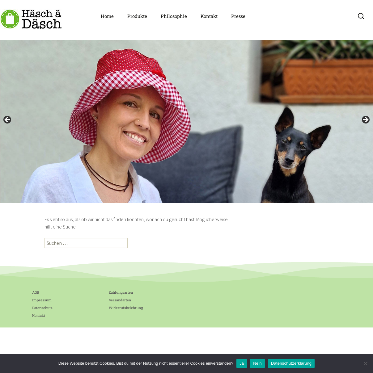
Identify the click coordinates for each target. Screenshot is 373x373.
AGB (35, 292)
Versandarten (120, 300)
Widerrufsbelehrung (126, 307)
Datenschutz (42, 307)
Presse (238, 16)
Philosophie (174, 16)
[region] (186, 121)
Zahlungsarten (121, 292)
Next (365, 120)
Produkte (137, 16)
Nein (257, 363)
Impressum (42, 300)
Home (107, 16)
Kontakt (209, 16)
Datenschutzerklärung (291, 363)
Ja (241, 363)
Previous (7, 120)
